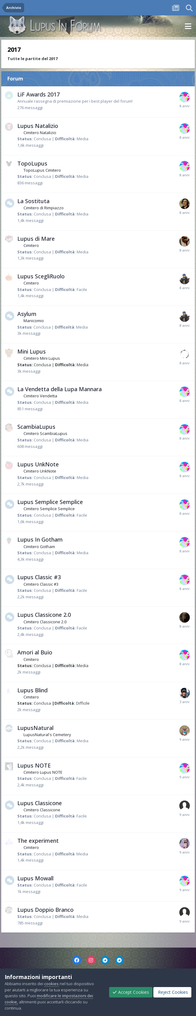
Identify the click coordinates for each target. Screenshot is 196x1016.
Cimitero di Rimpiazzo (43, 208)
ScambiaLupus (36, 426)
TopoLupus (32, 163)
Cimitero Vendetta (40, 396)
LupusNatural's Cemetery (47, 734)
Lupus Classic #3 (39, 577)
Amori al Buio (34, 652)
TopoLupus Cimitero (42, 170)
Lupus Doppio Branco (45, 909)
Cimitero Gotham (39, 546)
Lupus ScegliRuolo (41, 276)
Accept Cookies (131, 992)
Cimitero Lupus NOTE (42, 772)
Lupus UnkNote (38, 464)
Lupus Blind (32, 690)
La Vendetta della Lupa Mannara (59, 389)
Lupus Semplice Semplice (50, 502)
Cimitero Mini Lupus (41, 358)
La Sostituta (33, 201)
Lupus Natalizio (37, 125)
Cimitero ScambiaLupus (45, 433)
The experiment (38, 840)
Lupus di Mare (36, 238)
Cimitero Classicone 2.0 (44, 622)
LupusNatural (35, 727)
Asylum (26, 314)
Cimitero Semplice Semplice (49, 508)
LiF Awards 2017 (38, 94)
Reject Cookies (172, 992)
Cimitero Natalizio (39, 132)
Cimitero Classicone (41, 810)
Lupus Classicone (39, 803)
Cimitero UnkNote (39, 471)
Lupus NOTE (34, 765)
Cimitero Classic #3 (40, 584)
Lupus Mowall (35, 878)
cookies (51, 983)
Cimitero (31, 245)
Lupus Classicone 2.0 (44, 614)
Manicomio (33, 320)
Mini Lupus (31, 351)
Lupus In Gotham (40, 539)
